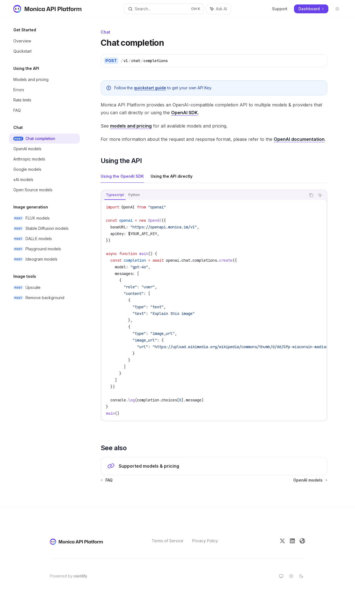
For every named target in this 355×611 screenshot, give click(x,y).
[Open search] (164, 9)
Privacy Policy (205, 540)
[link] (214, 466)
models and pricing (131, 126)
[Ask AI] (320, 195)
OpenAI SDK (184, 112)
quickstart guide (150, 87)
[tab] (122, 176)
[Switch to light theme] (291, 576)
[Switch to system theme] (281, 576)
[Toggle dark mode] (337, 8)
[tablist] (203, 195)
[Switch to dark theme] (301, 576)
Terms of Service (167, 540)
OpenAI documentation (299, 139)
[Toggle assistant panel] (218, 9)
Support (279, 8)
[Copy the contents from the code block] (311, 195)
